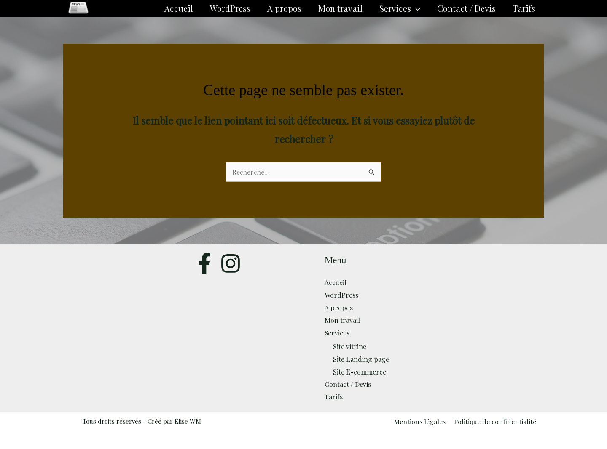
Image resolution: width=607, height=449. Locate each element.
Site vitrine (349, 346)
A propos (284, 8)
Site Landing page (361, 359)
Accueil (178, 8)
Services (399, 8)
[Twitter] (230, 263)
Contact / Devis (466, 8)
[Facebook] (204, 263)
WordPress (230, 8)
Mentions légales (420, 421)
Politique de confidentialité (494, 421)
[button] (415, 8)
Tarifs (524, 8)
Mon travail (340, 8)
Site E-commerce (359, 371)
